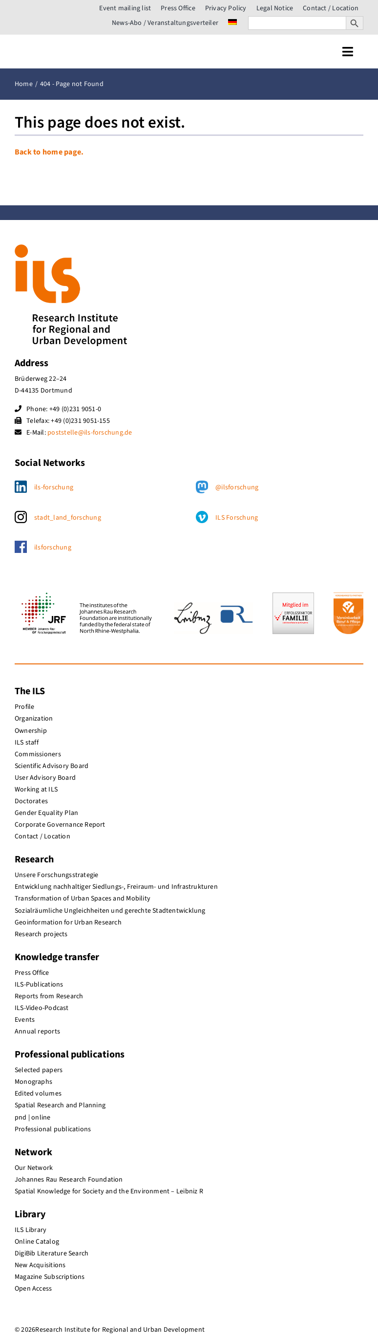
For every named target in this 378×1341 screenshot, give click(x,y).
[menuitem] (232, 23)
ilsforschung (52, 547)
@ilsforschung (236, 487)
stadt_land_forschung (67, 518)
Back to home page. (49, 152)
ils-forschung (53, 487)
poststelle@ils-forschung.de (89, 433)
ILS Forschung (236, 518)
